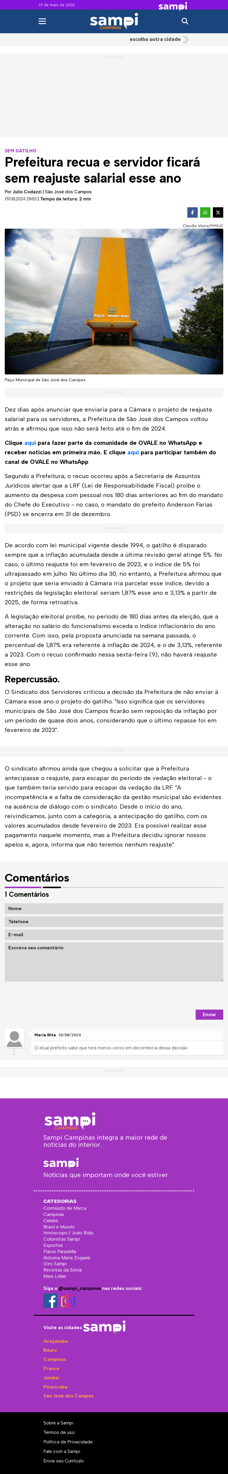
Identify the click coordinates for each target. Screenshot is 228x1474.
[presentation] (178, 995)
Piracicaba (55, 1387)
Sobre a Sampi (58, 1423)
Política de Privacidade (68, 1442)
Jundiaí (51, 1377)
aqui (30, 442)
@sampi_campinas (79, 1288)
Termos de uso (59, 1432)
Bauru (50, 1350)
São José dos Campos (68, 1396)
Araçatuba (55, 1341)
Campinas (54, 1359)
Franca (51, 1368)
